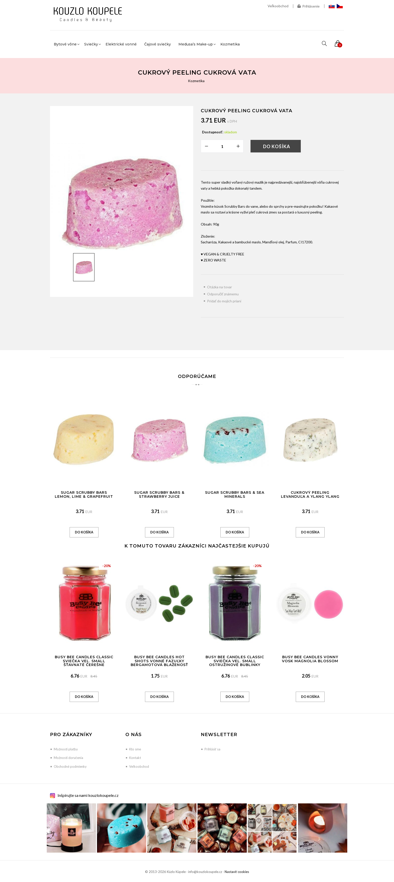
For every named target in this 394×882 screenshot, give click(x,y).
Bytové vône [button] (65, 44)
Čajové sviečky (157, 44)
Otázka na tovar (219, 287)
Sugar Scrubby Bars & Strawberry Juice (159, 494)
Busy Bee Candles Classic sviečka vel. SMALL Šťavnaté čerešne (84, 661)
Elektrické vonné (121, 44)
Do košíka (276, 146)
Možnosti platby (66, 749)
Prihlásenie (309, 6)
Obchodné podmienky (70, 766)
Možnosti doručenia (68, 758)
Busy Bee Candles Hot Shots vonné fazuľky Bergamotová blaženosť (159, 661)
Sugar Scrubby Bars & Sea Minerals (234, 494)
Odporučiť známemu (223, 294)
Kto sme (135, 749)
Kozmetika (230, 44)
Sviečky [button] (91, 44)
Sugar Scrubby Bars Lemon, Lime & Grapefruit (84, 494)
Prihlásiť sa (212, 749)
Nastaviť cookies (237, 872)
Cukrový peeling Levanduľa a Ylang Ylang (310, 494)
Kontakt (135, 758)
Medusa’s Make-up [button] (195, 44)
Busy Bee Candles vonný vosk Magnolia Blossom (310, 659)
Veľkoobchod (278, 6)
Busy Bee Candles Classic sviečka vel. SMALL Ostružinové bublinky (235, 661)
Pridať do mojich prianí (224, 301)
